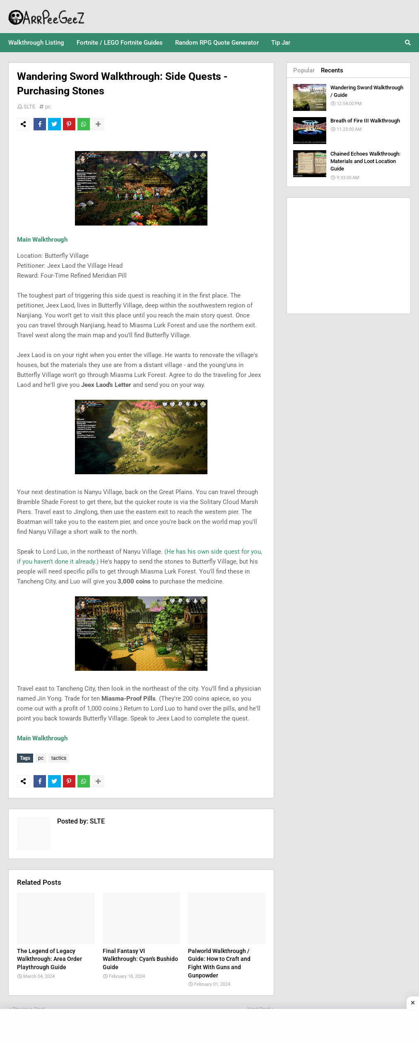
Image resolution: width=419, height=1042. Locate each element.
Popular (304, 70)
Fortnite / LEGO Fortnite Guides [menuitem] (120, 42)
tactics (58, 758)
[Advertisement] (348, 255)
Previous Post (28, 1007)
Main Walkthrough (42, 239)
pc (48, 106)
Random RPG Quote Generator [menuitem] (217, 42)
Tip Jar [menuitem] (280, 42)
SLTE (29, 106)
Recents (332, 70)
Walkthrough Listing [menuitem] (36, 42)
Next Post (258, 1007)
